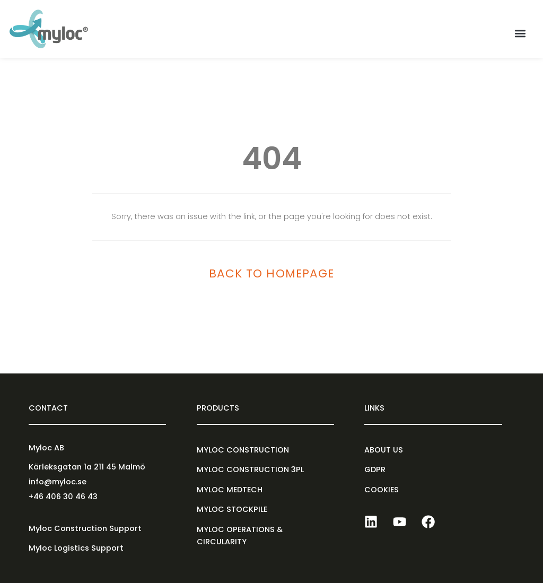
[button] (520, 33)
